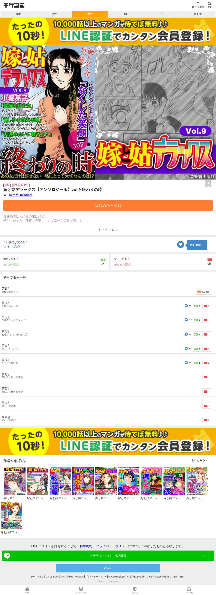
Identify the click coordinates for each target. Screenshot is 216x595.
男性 (54, 14)
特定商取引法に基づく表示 (140, 576)
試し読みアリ (20, 185)
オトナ (198, 14)
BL (126, 14)
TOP (18, 14)
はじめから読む (108, 205)
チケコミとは (37, 576)
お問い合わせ (66, 576)
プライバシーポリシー (112, 546)
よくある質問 (52, 576)
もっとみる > (199, 460)
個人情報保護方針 (116, 576)
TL (161, 14)
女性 (90, 14)
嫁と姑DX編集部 (20, 195)
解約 (182, 576)
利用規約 (86, 546)
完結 (6, 185)
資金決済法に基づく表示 (166, 576)
